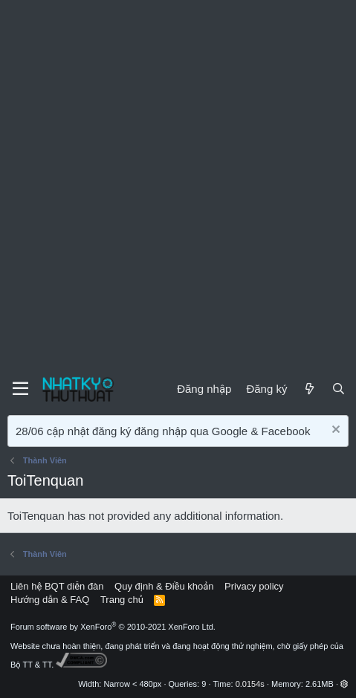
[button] (344, 683)
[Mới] (308, 388)
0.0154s (250, 683)
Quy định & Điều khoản (163, 586)
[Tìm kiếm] (338, 388)
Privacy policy (253, 586)
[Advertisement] (178, 185)
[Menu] (20, 389)
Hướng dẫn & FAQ (49, 599)
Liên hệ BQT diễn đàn (57, 586)
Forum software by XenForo (113, 626)
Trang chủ (121, 599)
